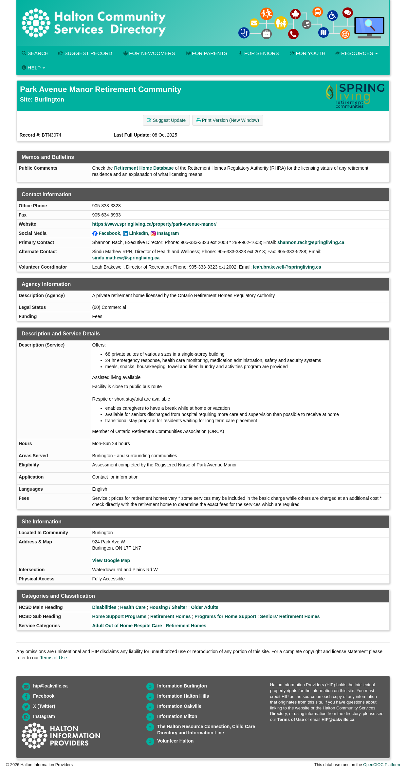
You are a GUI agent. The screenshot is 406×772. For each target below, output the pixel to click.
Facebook (109, 233)
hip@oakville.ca (50, 685)
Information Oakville (179, 706)
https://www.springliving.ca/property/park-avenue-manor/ (154, 224)
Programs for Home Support (225, 616)
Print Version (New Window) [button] (227, 120)
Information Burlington (182, 685)
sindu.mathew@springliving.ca (126, 257)
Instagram (168, 233)
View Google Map (111, 560)
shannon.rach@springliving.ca (310, 242)
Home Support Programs (119, 616)
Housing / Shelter (168, 607)
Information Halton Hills (183, 696)
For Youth (307, 53)
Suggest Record (85, 53)
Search (35, 53)
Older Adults (204, 607)
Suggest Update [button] (166, 120)
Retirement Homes (170, 616)
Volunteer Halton (175, 741)
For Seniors (258, 53)
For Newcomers (148, 53)
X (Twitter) (44, 706)
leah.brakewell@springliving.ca (287, 267)
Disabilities (104, 607)
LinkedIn (138, 233)
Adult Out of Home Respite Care (127, 625)
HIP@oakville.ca (338, 719)
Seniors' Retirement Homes (290, 616)
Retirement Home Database (144, 168)
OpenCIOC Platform (381, 765)
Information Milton (177, 716)
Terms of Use (53, 657)
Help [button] (33, 67)
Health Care (133, 607)
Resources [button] (356, 53)
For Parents (206, 53)
